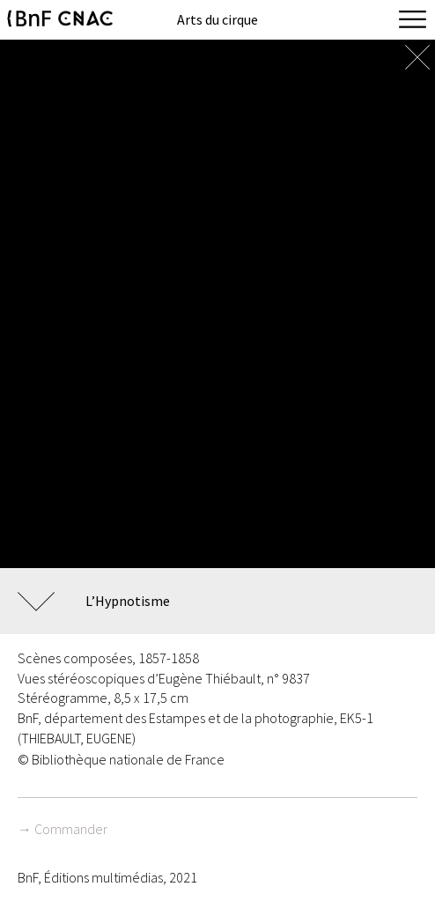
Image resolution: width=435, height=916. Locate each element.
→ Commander (62, 829)
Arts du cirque (217, 19)
